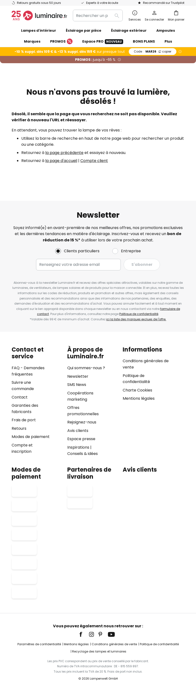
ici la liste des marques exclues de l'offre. (136, 319)
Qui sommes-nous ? (86, 368)
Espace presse (81, 439)
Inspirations (78, 447)
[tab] (37, 401)
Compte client (94, 160)
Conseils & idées (82, 453)
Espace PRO (102, 41)
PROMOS (61, 41)
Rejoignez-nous (81, 422)
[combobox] (97, 15)
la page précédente (64, 152)
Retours (19, 428)
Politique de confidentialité (138, 314)
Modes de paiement (31, 436)
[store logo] (39, 15)
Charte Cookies (137, 390)
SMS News (76, 384)
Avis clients (77, 430)
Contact (20, 397)
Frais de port (24, 420)
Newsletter (77, 376)
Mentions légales (139, 398)
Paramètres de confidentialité (39, 644)
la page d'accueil (61, 160)
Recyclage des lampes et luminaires (99, 651)
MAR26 (152, 51)
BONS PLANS (144, 41)
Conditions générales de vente (114, 644)
